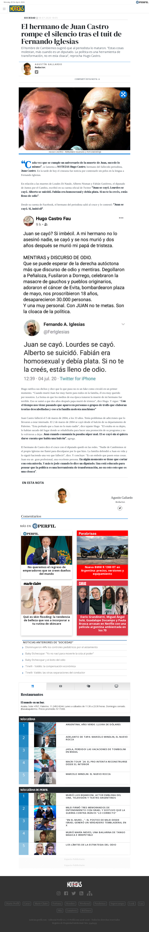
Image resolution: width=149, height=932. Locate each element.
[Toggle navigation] (5, 9)
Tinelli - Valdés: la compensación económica (50, 666)
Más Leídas (27, 719)
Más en (38, 526)
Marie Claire (41, 903)
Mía (60, 910)
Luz (141, 903)
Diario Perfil (12, 903)
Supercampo (117, 903)
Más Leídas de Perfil (34, 790)
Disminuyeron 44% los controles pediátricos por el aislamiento (61, 647)
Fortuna (57, 903)
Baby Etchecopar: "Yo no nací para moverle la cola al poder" (59, 653)
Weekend (85, 903)
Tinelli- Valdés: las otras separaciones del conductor (55, 672)
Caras (27, 903)
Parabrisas (100, 903)
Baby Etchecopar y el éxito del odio (45, 660)
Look (131, 903)
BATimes (86, 910)
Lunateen (72, 910)
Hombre (70, 903)
